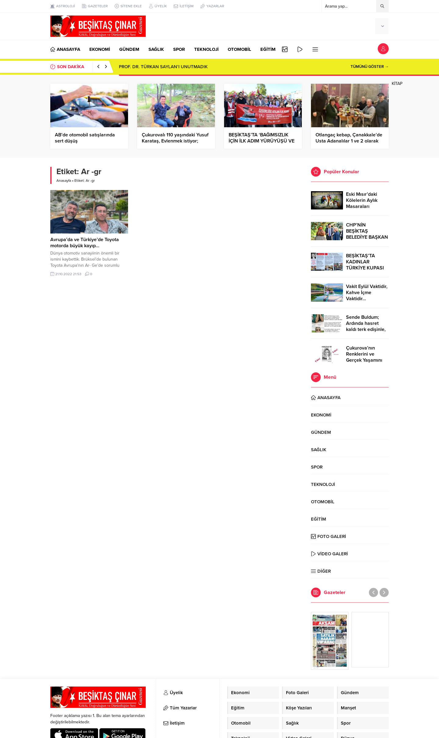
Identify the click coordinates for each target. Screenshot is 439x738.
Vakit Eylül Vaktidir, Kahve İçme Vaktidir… (366, 292)
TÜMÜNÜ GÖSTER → (370, 66)
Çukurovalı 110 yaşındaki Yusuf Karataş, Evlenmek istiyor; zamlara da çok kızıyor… (175, 141)
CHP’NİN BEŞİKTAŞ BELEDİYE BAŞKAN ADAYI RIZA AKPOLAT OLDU (367, 237)
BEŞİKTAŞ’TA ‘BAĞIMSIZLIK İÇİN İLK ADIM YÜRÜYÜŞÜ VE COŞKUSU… (261, 141)
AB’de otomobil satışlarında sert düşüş (85, 138)
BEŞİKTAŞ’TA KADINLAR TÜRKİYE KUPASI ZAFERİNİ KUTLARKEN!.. (365, 268)
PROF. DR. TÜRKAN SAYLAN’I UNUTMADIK (163, 66)
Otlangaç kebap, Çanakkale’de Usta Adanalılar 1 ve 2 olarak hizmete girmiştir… (349, 141)
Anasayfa (63, 180)
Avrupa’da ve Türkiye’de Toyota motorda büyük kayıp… (84, 243)
